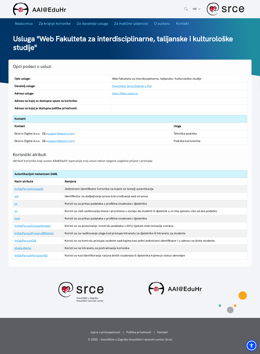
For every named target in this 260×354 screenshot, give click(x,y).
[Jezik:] (197, 9)
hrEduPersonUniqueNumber (32, 226)
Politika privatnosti (138, 332)
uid (16, 196)
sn (16, 211)
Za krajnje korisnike (55, 23)
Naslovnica (24, 23)
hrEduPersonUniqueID (28, 189)
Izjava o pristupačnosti (105, 332)
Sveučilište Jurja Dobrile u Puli (132, 86)
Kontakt (182, 23)
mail (17, 218)
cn (16, 204)
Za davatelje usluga (92, 23)
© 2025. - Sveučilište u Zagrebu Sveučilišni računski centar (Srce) (130, 339)
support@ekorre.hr (60, 133)
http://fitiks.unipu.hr (125, 93)
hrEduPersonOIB (25, 241)
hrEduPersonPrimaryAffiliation (34, 233)
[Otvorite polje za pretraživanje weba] (186, 9)
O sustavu (162, 23)
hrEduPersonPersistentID (31, 255)
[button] (251, 345)
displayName (22, 248)
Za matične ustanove (131, 23)
